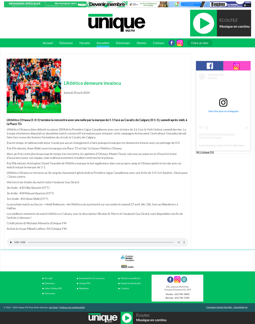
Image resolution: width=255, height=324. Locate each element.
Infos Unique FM (53, 288)
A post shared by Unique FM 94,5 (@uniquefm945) (224, 145)
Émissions (66, 43)
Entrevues (123, 43)
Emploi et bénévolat (131, 283)
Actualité (103, 43)
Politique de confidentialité (72, 307)
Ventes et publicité (130, 278)
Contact (158, 43)
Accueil (48, 43)
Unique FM (84, 283)
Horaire (84, 43)
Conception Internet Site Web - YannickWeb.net (226, 307)
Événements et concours (92, 278)
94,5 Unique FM (205, 152)
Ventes (142, 43)
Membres (84, 288)
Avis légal (53, 307)
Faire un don (199, 43)
